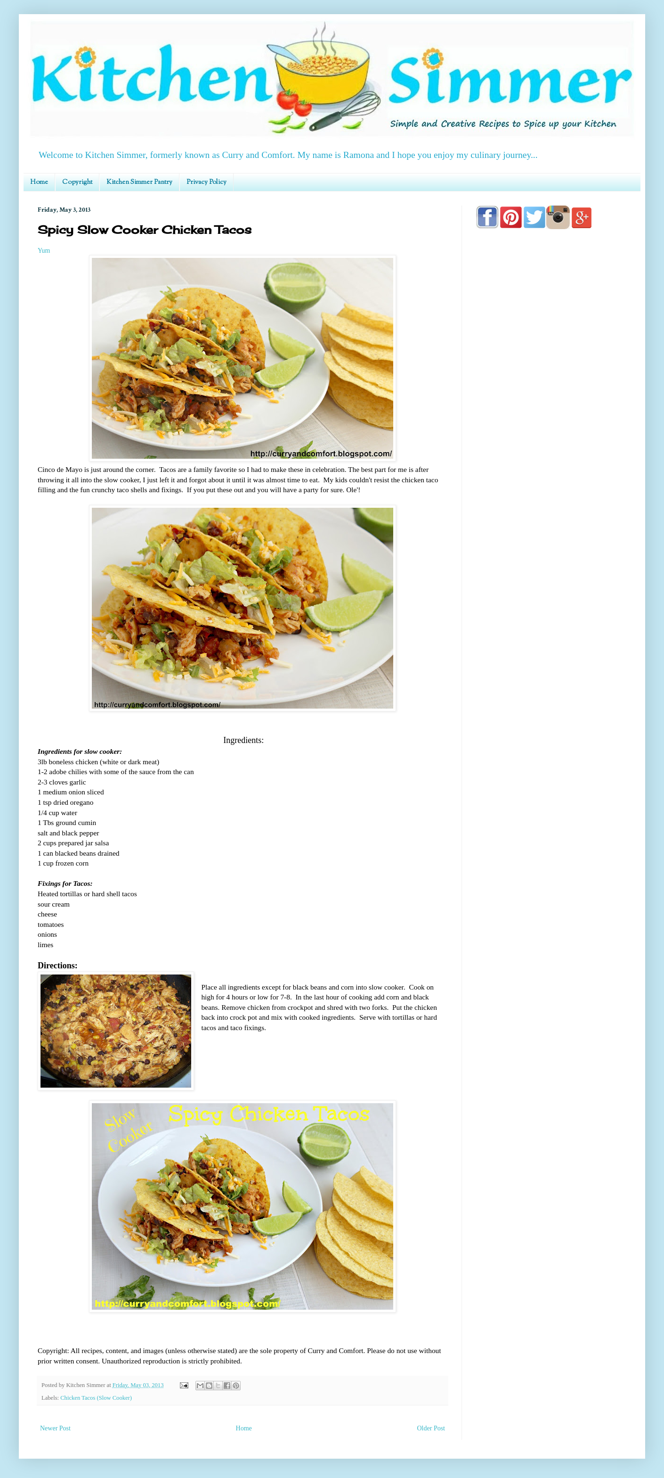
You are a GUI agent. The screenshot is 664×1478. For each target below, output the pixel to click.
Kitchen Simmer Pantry (139, 182)
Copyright (77, 182)
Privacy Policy (206, 182)
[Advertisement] (551, 505)
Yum (44, 250)
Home (39, 182)
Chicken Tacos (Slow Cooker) (96, 1398)
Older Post (431, 1428)
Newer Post (55, 1428)
